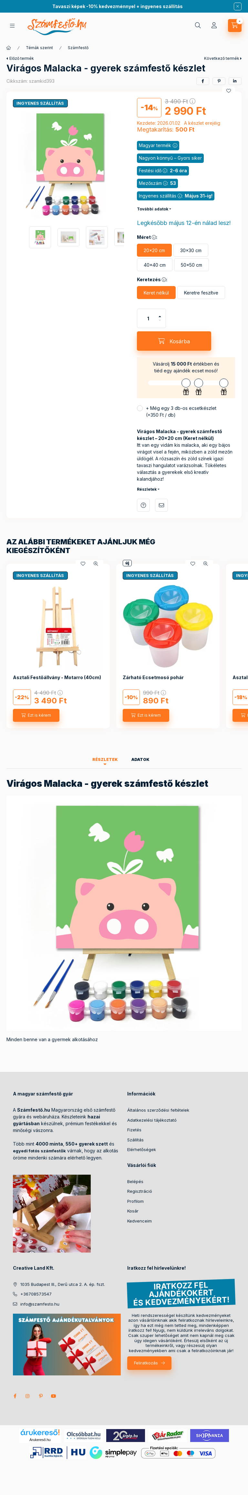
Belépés (135, 1181)
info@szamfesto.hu (39, 1304)
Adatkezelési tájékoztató (152, 1120)
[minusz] (159, 320)
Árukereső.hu (39, 1440)
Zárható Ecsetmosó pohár (153, 677)
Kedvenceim (139, 1220)
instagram (27, 1396)
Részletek (147, 489)
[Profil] (214, 25)
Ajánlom (161, 505)
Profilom (135, 1201)
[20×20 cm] (154, 250)
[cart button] (235, 25)
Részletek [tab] (105, 759)
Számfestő (78, 47)
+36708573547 (36, 1294)
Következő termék (221, 58)
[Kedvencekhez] (228, 91)
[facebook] (202, 81)
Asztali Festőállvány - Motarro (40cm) (57, 677)
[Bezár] (238, 6)
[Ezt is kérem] (36, 715)
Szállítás (135, 1139)
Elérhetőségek (141, 1149)
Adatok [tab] (140, 759)
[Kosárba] (174, 341)
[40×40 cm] (154, 264)
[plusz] (159, 316)
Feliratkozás (146, 1362)
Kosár (133, 1210)
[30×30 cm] (190, 250)
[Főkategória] (8, 48)
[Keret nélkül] (156, 292)
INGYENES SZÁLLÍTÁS (40, 103)
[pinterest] (218, 81)
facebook (14, 1396)
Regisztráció (139, 1191)
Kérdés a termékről (143, 505)
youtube (53, 1396)
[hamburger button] (12, 26)
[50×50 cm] (191, 264)
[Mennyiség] (148, 318)
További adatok (152, 209)
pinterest (40, 1396)
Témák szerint (39, 47)
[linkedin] (235, 81)
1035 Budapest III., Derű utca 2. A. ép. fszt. (62, 1284)
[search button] (197, 25)
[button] (68, 164)
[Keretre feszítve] (201, 292)
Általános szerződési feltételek (158, 1110)
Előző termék (21, 58)
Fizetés (134, 1129)
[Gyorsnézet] (95, 564)
